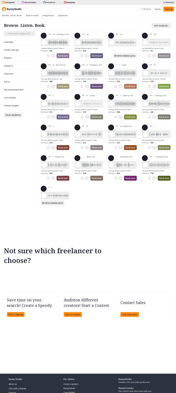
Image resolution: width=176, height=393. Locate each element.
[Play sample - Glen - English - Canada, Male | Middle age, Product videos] (111, 73)
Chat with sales (130, 314)
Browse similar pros (124, 55)
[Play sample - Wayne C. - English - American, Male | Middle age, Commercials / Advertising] (111, 165)
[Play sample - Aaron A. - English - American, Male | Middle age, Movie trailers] (44, 134)
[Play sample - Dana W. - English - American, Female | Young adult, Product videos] (111, 42)
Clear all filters (13, 115)
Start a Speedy (15, 314)
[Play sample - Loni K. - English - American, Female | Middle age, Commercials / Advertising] (44, 42)
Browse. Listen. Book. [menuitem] (12, 15)
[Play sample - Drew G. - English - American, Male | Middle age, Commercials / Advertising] (77, 73)
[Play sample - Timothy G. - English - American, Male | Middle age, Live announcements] (77, 165)
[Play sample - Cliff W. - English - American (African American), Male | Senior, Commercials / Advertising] (44, 165)
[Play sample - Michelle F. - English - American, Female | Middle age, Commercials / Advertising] (145, 103)
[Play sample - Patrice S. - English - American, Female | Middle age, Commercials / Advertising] (145, 165)
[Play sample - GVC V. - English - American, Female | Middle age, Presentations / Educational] (44, 195)
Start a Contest (72, 314)
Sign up (169, 9)
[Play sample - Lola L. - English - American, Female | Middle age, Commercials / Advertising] (145, 42)
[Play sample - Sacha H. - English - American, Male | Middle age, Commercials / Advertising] (77, 103)
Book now (63, 55)
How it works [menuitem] (32, 15)
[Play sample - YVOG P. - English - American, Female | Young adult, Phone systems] (145, 73)
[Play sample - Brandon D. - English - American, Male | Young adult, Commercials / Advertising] (44, 73)
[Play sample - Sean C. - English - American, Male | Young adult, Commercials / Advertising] (111, 103)
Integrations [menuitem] (48, 15)
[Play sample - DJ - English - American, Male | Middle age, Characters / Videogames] (77, 134)
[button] (58, 42)
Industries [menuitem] (62, 15)
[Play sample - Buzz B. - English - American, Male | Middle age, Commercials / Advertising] (44, 103)
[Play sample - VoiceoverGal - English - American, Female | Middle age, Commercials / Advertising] (111, 134)
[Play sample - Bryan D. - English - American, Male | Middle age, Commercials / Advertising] (145, 134)
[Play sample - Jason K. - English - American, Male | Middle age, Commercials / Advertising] (77, 42)
